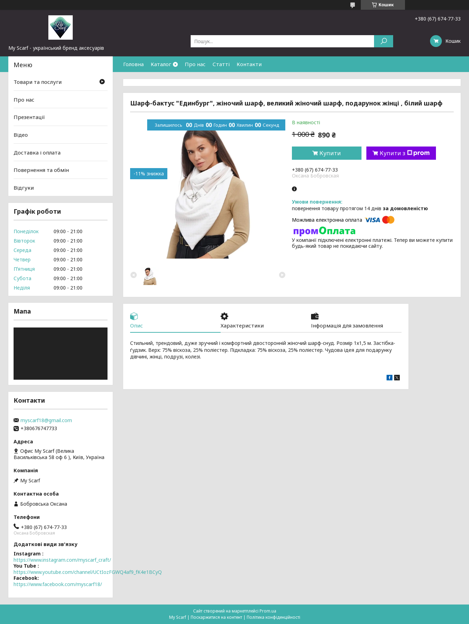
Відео (21, 134)
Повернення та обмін (41, 169)
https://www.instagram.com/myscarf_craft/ (62, 559)
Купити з (405, 153)
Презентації (29, 116)
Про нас (195, 64)
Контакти (249, 64)
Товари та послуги (38, 81)
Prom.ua (268, 611)
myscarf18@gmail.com (46, 420)
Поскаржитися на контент (216, 617)
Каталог (161, 64)
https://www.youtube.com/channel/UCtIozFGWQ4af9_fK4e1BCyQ (88, 572)
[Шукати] (383, 41)
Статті (221, 64)
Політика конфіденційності (273, 617)
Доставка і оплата (37, 152)
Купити (330, 153)
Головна (133, 64)
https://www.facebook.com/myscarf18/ (58, 584)
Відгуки (24, 187)
